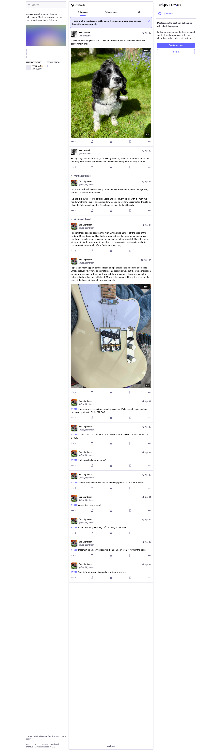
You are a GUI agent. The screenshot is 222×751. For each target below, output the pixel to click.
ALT (147, 135)
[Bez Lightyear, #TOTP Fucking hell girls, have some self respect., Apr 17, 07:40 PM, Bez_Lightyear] (111, 642)
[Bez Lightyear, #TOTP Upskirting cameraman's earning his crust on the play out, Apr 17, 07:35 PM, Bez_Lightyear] (111, 709)
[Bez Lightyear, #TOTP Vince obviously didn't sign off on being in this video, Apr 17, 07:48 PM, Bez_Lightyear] (111, 526)
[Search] (46, 4)
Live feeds (78, 5)
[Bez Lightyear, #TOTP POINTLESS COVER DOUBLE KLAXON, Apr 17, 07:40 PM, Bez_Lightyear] (111, 664)
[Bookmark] (130, 141)
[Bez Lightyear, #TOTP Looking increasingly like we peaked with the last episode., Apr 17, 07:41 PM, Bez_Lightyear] (111, 619)
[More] (149, 141)
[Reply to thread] (73, 210)
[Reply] (73, 141)
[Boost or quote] (92, 141)
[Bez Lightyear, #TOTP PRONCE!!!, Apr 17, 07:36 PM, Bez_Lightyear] (111, 686)
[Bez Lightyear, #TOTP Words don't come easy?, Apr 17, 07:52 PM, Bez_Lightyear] (111, 504)
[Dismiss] (148, 21)
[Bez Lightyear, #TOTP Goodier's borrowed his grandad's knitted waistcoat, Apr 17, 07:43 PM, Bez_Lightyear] (111, 571)
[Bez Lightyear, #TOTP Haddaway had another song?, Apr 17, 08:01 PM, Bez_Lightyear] (111, 459)
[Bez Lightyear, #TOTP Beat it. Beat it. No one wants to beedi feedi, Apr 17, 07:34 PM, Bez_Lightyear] (111, 731)
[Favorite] (111, 141)
